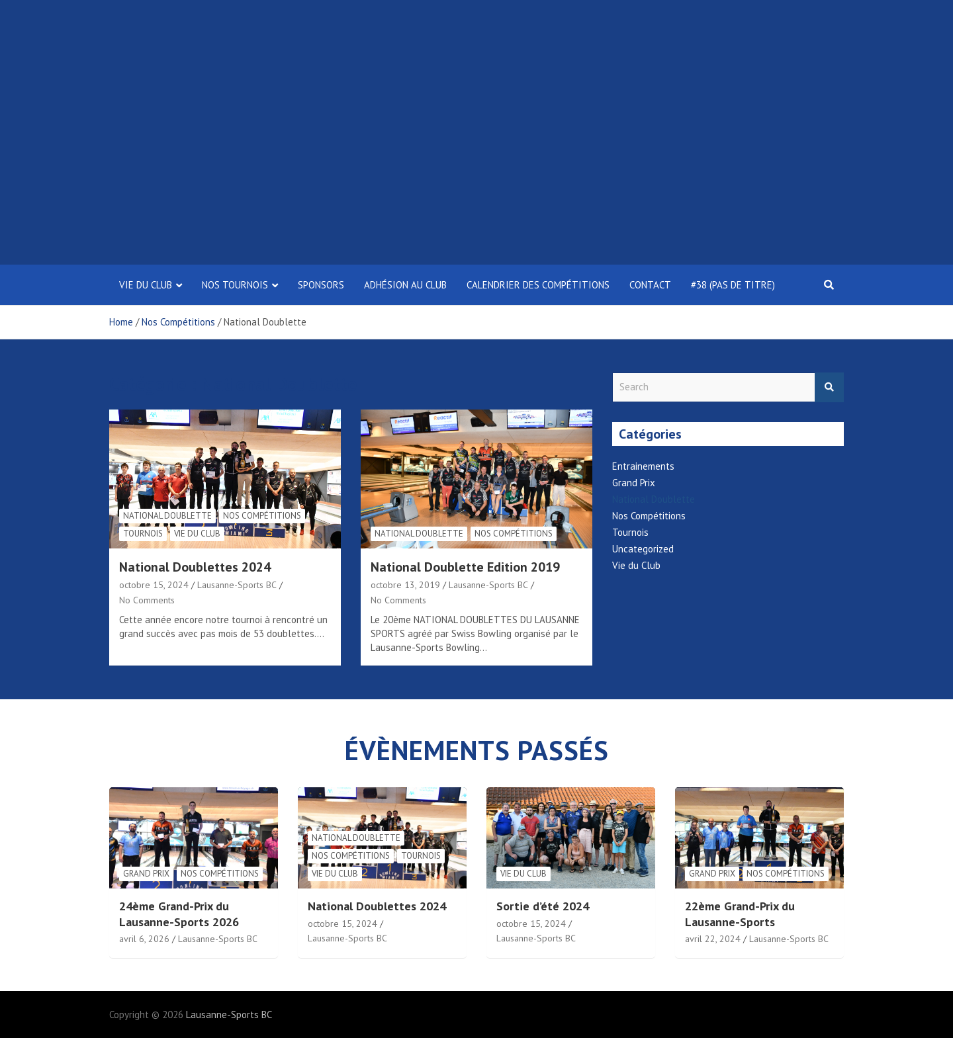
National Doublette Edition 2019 (465, 567)
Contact (650, 285)
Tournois (143, 533)
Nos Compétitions (262, 515)
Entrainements (643, 466)
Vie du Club (197, 533)
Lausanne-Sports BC (237, 585)
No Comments (147, 600)
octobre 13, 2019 (405, 585)
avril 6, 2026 (144, 939)
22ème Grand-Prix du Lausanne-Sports (740, 913)
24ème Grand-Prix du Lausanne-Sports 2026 (179, 913)
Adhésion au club (405, 285)
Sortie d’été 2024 (542, 906)
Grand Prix (633, 482)
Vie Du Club (145, 285)
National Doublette (167, 515)
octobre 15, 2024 (154, 585)
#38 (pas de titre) (733, 285)
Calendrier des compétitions (538, 285)
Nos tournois (235, 285)
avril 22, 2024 (713, 939)
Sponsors (321, 285)
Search (829, 387)
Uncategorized (643, 548)
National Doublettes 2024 (195, 567)
